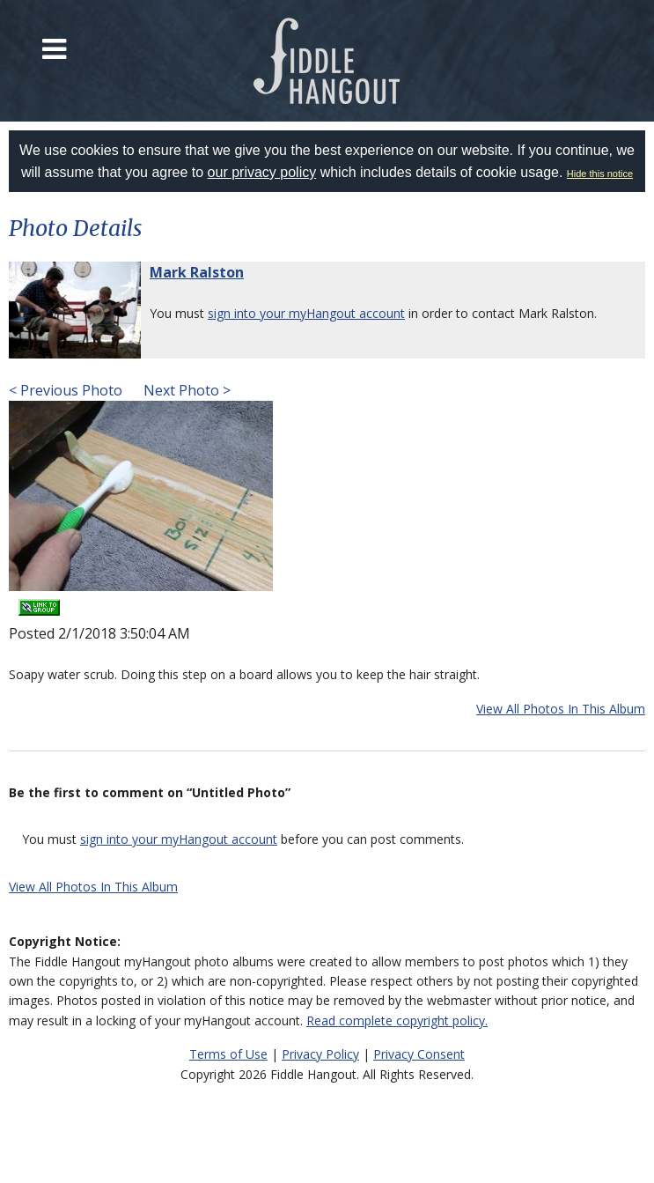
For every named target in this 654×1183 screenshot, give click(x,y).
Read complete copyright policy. (397, 1020)
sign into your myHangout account (306, 313)
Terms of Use (228, 1054)
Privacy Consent (419, 1054)
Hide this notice (600, 173)
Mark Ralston (197, 272)
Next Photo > (185, 390)
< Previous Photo (65, 390)
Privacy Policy (320, 1054)
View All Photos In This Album (560, 708)
